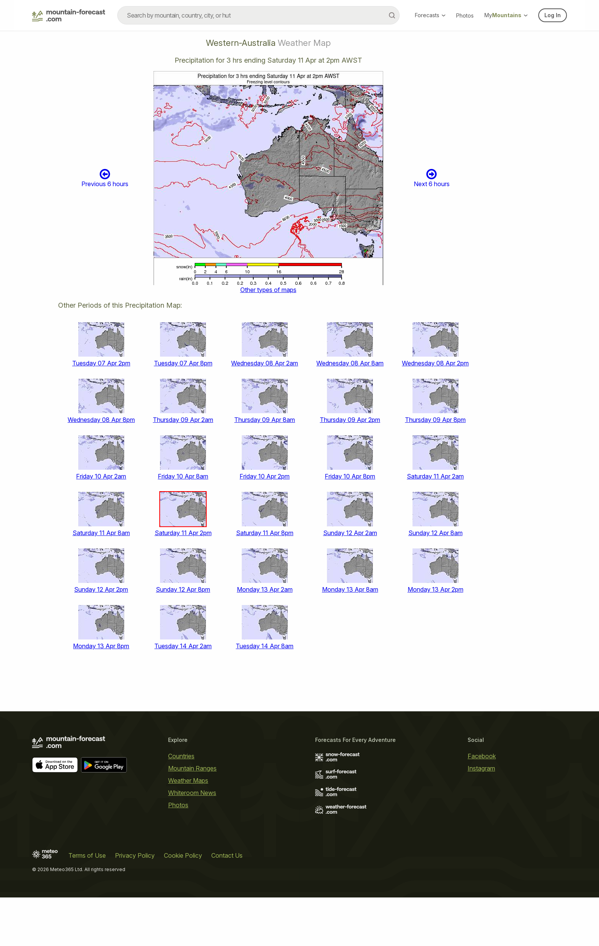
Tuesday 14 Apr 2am (183, 646)
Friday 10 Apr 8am (183, 476)
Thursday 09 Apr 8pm (435, 420)
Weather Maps (188, 780)
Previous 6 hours (104, 178)
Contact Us (227, 855)
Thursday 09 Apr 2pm (350, 420)
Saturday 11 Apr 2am (435, 476)
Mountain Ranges (192, 768)
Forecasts (430, 15)
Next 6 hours (432, 178)
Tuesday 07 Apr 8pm (183, 363)
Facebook (482, 756)
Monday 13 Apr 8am (350, 589)
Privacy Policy (135, 855)
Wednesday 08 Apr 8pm (101, 420)
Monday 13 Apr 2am (265, 589)
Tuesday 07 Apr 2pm (101, 363)
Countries (181, 756)
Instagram (481, 768)
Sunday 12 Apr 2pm (101, 589)
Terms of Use (87, 855)
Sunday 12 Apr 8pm (183, 589)
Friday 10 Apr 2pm (265, 476)
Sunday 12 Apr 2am (350, 533)
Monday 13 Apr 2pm (435, 589)
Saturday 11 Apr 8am (101, 533)
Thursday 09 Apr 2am (183, 420)
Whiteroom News (192, 793)
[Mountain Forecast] (68, 15)
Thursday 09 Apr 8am (264, 420)
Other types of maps (268, 290)
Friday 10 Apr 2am (101, 476)
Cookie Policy (183, 855)
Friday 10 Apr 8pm (350, 476)
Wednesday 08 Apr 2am (264, 363)
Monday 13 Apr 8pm (101, 646)
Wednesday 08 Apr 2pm (435, 363)
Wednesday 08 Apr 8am (350, 363)
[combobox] (258, 15)
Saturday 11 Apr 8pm (264, 533)
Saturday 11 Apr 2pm (183, 533)
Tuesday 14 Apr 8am (264, 646)
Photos (465, 15)
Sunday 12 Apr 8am (435, 533)
